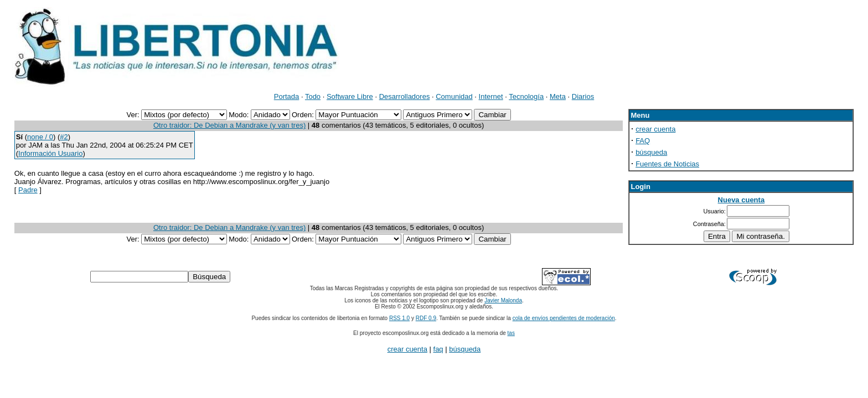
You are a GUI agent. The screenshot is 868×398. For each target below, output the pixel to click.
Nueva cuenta (741, 200)
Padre (28, 190)
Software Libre (350, 96)
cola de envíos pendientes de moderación (564, 318)
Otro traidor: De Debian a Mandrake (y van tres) (229, 125)
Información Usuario (50, 153)
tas (511, 333)
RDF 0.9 (426, 318)
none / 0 (40, 137)
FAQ (643, 141)
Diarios (583, 96)
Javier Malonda (503, 300)
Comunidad (454, 96)
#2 (64, 137)
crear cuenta (655, 129)
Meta (558, 96)
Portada (286, 96)
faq (438, 349)
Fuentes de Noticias (667, 164)
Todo (313, 96)
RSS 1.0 (399, 318)
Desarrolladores (404, 96)
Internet (491, 96)
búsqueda (651, 152)
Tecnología (526, 96)
